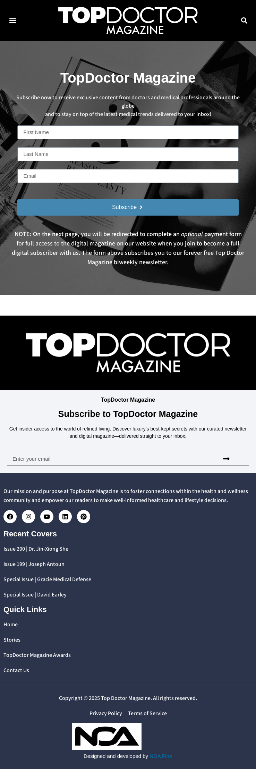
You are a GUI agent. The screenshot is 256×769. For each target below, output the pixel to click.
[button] (12, 20)
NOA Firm (161, 756)
